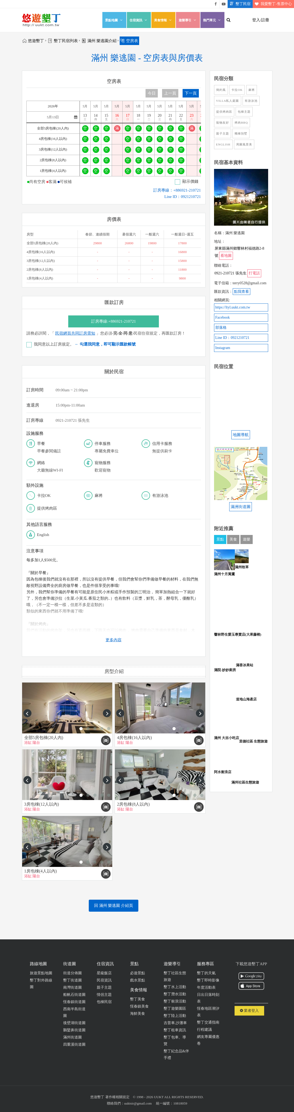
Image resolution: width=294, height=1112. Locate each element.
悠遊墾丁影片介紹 (224, 4)
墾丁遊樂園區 (175, 1008)
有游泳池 (251, 100)
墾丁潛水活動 (175, 994)
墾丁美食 (137, 999)
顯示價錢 (190, 181)
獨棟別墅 (241, 133)
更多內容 (114, 640)
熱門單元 (212, 20)
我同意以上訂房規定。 (85, 344)
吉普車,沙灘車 (175, 1023)
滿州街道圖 (72, 1037)
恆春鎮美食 (139, 1006)
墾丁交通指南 (208, 1022)
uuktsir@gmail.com (138, 1103)
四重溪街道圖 (74, 1044)
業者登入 (249, 1011)
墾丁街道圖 (72, 980)
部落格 (221, 328)
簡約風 (221, 89)
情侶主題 (104, 995)
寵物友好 (222, 122)
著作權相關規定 (117, 1097)
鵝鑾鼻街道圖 (74, 1030)
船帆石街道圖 (74, 995)
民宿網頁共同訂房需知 (75, 333)
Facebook (222, 317)
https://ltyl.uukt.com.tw (232, 307)
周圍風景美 (244, 144)
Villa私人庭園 (227, 100)
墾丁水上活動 (175, 987)
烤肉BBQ (241, 122)
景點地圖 (114, 20)
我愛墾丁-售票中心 (272, 4)
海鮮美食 (137, 1014)
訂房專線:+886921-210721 (113, 321)
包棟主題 (244, 111)
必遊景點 (137, 973)
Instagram (222, 348)
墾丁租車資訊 (175, 1030)
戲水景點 (137, 980)
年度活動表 (206, 987)
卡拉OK (237, 89)
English (223, 144)
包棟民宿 (104, 1002)
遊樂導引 (188, 20)
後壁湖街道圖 (74, 1023)
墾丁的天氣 (206, 973)
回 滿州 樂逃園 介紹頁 (113, 905)
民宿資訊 (104, 980)
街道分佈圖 (72, 973)
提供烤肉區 (224, 111)
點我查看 (241, 292)
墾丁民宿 (239, 4)
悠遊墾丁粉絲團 (216, 4)
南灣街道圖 (72, 987)
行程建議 (204, 1030)
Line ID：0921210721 (182, 196)
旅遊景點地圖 (41, 973)
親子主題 (222, 133)
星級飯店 (104, 973)
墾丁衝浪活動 (175, 1001)
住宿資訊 (139, 20)
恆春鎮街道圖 (74, 1002)
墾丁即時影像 (208, 980)
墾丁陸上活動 (175, 1016)
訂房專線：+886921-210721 (177, 190)
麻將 (251, 89)
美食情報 (163, 20)
